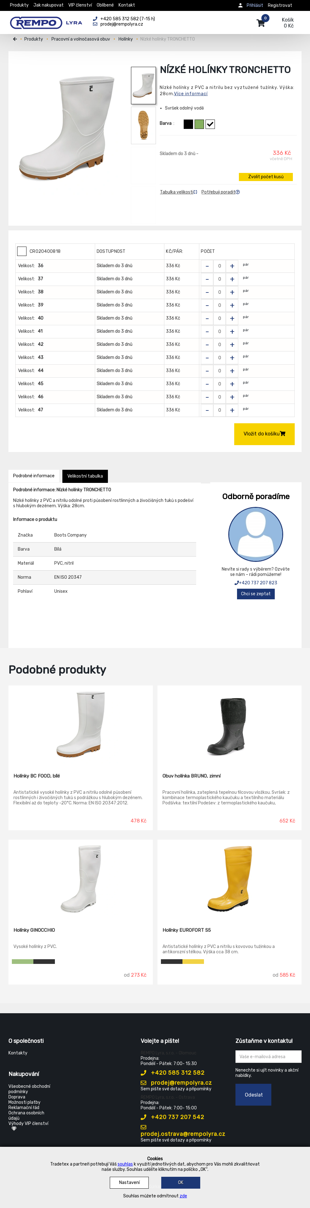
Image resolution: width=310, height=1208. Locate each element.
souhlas (125, 1164)
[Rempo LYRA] (46, 19)
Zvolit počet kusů (265, 176)
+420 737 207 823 (256, 583)
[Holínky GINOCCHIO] (81, 879)
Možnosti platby (24, 1102)
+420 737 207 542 (172, 1117)
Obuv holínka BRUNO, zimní (191, 776)
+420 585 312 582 (173, 1072)
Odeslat (254, 1095)
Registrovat (280, 5)
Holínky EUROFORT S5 (186, 930)
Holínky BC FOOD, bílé (36, 776)
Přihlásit (255, 5)
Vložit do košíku (264, 434)
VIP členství (80, 5)
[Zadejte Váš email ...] (268, 1056)
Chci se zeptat (256, 594)
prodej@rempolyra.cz (176, 1082)
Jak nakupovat (48, 5)
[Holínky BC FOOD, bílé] (81, 725)
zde (183, 1196)
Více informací (191, 93)
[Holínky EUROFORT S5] (230, 879)
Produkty (19, 5)
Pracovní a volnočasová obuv (80, 39)
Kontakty (17, 1053)
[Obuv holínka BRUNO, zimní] (230, 725)
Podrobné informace (34, 476)
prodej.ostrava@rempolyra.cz (183, 1131)
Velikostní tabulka (85, 476)
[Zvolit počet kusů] (219, 266)
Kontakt (127, 5)
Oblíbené (105, 5)
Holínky (126, 39)
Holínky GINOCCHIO (34, 930)
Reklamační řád (23, 1107)
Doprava (16, 1097)
